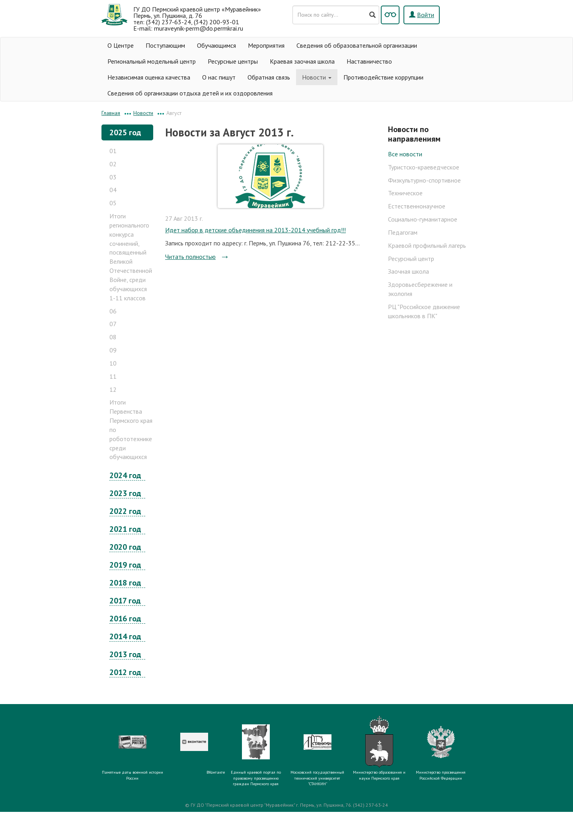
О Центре (120, 45)
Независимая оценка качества (148, 77)
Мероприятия (266, 45)
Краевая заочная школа (302, 61)
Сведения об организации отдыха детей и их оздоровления (190, 93)
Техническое (405, 193)
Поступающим (165, 45)
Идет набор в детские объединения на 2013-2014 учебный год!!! (255, 230)
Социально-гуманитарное (422, 219)
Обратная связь (269, 77)
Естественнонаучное (416, 206)
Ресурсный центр (411, 259)
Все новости (405, 154)
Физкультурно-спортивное (424, 180)
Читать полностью (190, 257)
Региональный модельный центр (151, 61)
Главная (110, 113)
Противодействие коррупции (383, 77)
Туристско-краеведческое (423, 167)
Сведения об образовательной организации (356, 45)
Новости (316, 77)
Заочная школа (408, 271)
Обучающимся (216, 45)
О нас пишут (219, 77)
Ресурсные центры (233, 61)
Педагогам (402, 232)
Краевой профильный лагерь (427, 245)
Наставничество (369, 61)
